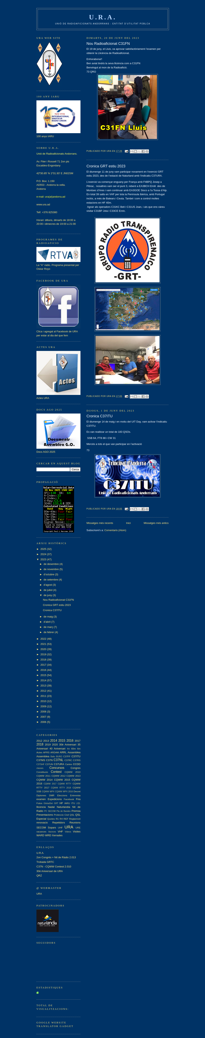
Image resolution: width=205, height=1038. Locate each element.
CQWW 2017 (50, 784)
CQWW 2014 (44, 779)
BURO (59, 756)
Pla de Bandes (63, 811)
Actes (39, 752)
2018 (43, 659)
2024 (43, 554)
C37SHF (40, 764)
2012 (43, 690)
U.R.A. (103, 17)
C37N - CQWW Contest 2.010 (53, 866)
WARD (40, 835)
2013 (43, 685)
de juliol (48, 589)
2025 (43, 548)
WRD (48, 835)
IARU (67, 803)
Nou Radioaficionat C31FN (108, 44)
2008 (43, 711)
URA (68, 827)
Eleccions (62, 795)
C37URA (59, 764)
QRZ (39, 875)
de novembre (52, 569)
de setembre (51, 579)
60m (73, 748)
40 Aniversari (57, 748)
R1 (57, 818)
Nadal (51, 806)
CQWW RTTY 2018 (61, 788)
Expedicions (55, 799)
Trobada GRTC (45, 861)
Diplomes (41, 795)
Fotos (39, 803)
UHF (60, 827)
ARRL (63, 752)
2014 (43, 680)
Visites (76, 831)
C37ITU (75, 756)
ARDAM (54, 752)
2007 (43, 716)
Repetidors (58, 822)
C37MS (40, 760)
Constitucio (42, 772)
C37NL (58, 760)
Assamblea (74, 752)
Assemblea (42, 756)
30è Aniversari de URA (49, 871)
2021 (43, 643)
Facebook (69, 799)
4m (68, 749)
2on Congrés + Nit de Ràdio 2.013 (56, 857)
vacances (41, 831)
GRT (56, 803)
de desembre (52, 563)
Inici (128, 522)
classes (39, 768)
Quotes (51, 818)
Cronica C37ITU (99, 416)
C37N (49, 760)
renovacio (42, 822)
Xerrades (57, 835)
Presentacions (44, 814)
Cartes (68, 764)
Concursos (56, 767)
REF (66, 818)
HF (61, 803)
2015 (43, 675)
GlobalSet (48, 803)
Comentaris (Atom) (115, 530)
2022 (43, 638)
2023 (43, 559)
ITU (73, 803)
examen (41, 799)
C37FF (66, 756)
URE (77, 827)
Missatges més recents (99, 522)
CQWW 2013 (73, 775)
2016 (43, 669)
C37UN (49, 764)
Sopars (52, 827)
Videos (68, 832)
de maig (49, 616)
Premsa (75, 810)
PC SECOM (50, 811)
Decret (77, 791)
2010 (43, 701)
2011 (43, 695)
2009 (43, 706)
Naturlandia (63, 806)
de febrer (49, 632)
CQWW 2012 (58, 775)
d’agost (48, 584)
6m (78, 748)
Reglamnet (75, 818)
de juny (48, 595)
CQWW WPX (48, 791)
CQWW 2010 (73, 772)
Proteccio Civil (61, 814)
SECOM (41, 827)
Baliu (52, 756)
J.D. (78, 803)
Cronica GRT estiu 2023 (105, 166)
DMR (51, 795)
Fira (78, 799)
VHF (60, 831)
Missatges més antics (156, 522)
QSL (72, 814)
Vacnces (52, 832)
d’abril (47, 621)
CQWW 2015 (62, 779)
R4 (61, 818)
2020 (43, 649)
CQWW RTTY (64, 784)
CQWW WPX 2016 (64, 791)
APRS (46, 752)
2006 (43, 721)
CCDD (76, 764)
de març (49, 626)
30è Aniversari (67, 744)
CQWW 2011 (43, 775)
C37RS (76, 760)
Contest (56, 771)
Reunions (74, 822)
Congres (75, 767)
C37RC (68, 760)
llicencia (41, 806)
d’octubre (49, 574)
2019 (43, 654)
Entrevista (75, 795)
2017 (43, 664)
